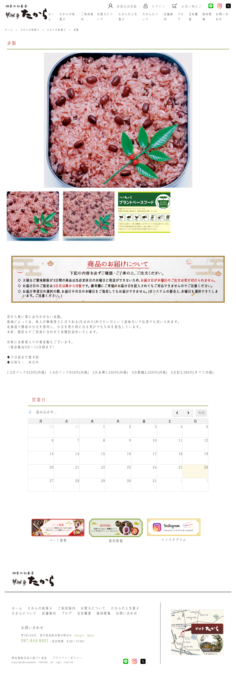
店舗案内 (49, 613)
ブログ (66, 613)
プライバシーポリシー (67, 658)
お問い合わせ (126, 613)
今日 (201, 412)
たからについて (24, 613)
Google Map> (84, 635)
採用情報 (103, 613)
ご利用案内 (67, 608)
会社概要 (84, 613)
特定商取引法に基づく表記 (29, 658)
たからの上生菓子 (125, 608)
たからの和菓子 (40, 608)
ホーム (17, 608)
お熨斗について (93, 608)
